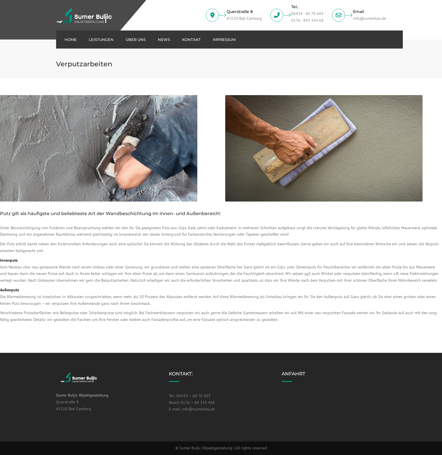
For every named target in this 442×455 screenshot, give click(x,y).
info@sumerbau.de (198, 409)
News (164, 39)
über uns (136, 39)
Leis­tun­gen (101, 39)
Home (71, 39)
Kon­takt (191, 39)
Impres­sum (224, 39)
